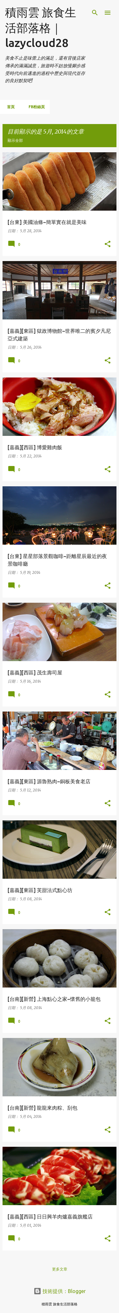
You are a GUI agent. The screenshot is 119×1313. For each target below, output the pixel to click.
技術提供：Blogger (60, 1291)
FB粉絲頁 (35, 107)
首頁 (9, 107)
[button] (107, 244)
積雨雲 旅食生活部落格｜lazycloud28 (40, 27)
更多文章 (59, 1269)
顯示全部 (15, 140)
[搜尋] (95, 12)
